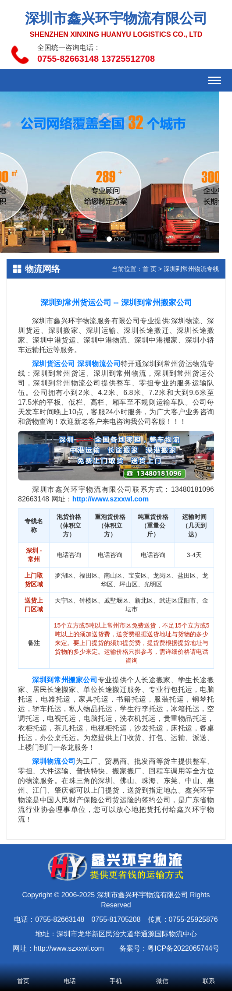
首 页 (150, 268)
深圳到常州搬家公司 (156, 302)
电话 (69, 969)
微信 (162, 969)
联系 (209, 969)
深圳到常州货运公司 (75, 302)
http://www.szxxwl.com (110, 499)
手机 (116, 969)
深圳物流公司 (99, 363)
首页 (23, 969)
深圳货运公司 (53, 363)
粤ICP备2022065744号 (183, 948)
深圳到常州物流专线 (191, 268)
